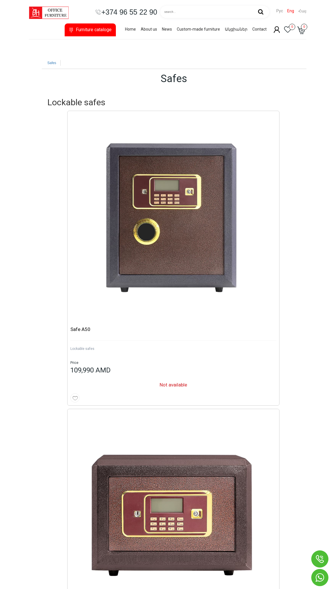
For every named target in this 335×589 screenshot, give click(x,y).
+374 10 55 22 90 (239, 500)
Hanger (39, 554)
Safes (51, 63)
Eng (290, 11)
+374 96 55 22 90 (239, 511)
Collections (43, 486)
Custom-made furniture (198, 29)
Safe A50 (55, 182)
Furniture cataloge (90, 29)
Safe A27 (122, 182)
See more (291, 265)
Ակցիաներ (236, 29)
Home (130, 29)
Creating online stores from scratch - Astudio (260, 584)
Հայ (302, 11)
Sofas (38, 531)
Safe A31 (189, 182)
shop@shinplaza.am (242, 526)
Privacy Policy (140, 531)
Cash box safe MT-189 (136, 365)
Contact (259, 29)
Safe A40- (257, 182)
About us (149, 29)
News (167, 29)
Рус (279, 11)
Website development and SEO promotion (263, 578)
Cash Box (119, 384)
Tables (39, 509)
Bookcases (43, 520)
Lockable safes (57, 202)
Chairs (39, 497)
